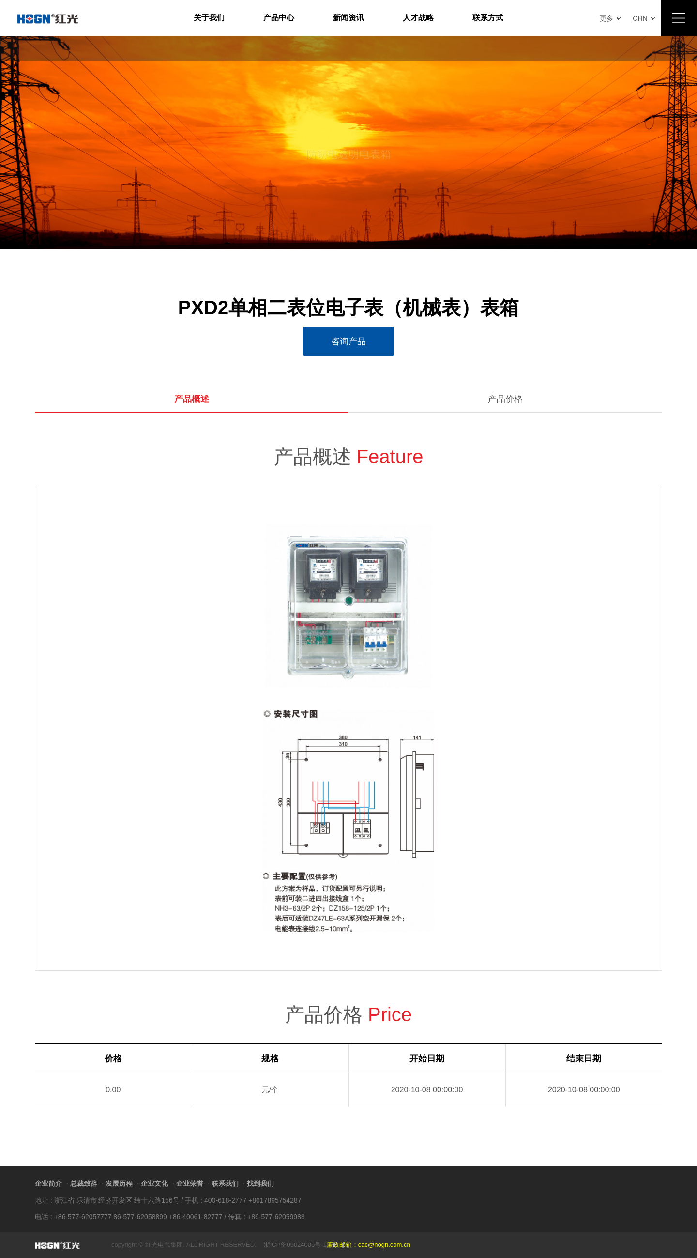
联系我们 (225, 1183)
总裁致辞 (83, 1183)
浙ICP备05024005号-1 (295, 1244)
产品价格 (505, 399)
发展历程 (119, 1183)
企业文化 (154, 1183)
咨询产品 (348, 341)
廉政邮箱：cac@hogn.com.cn (368, 1244)
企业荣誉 (189, 1183)
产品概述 (191, 399)
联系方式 (487, 18)
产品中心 (278, 18)
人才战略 (418, 18)
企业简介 (48, 1183)
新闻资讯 (348, 18)
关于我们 (209, 18)
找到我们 (260, 1183)
